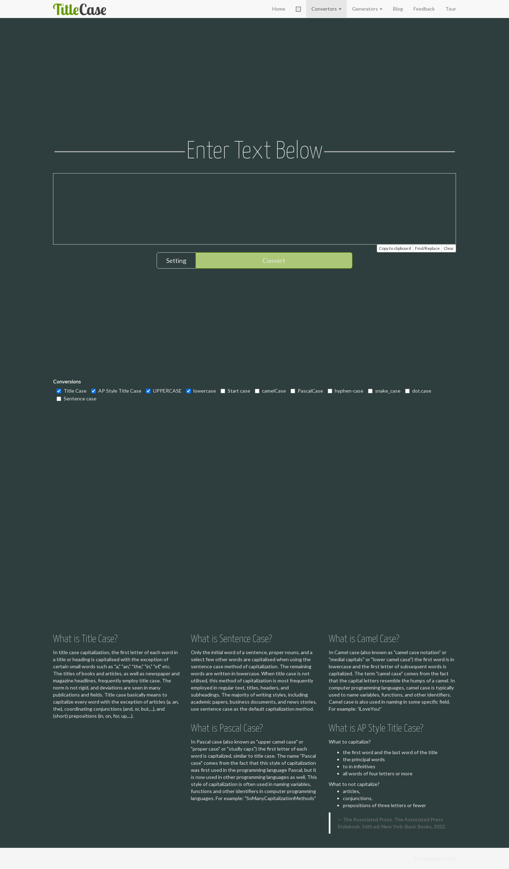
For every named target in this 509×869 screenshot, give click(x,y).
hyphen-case (345, 391)
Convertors (326, 9)
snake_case (384, 391)
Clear (449, 248)
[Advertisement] (254, 79)
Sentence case (76, 398)
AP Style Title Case (116, 391)
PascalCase (307, 391)
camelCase (270, 391)
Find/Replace (427, 248)
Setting (176, 260)
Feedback (424, 9)
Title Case (72, 391)
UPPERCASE (164, 391)
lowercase (201, 391)
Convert (273, 260)
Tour (450, 9)
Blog (398, 9)
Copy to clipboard (395, 248)
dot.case (418, 391)
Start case (235, 391)
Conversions (67, 381)
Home (278, 9)
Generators (367, 9)
